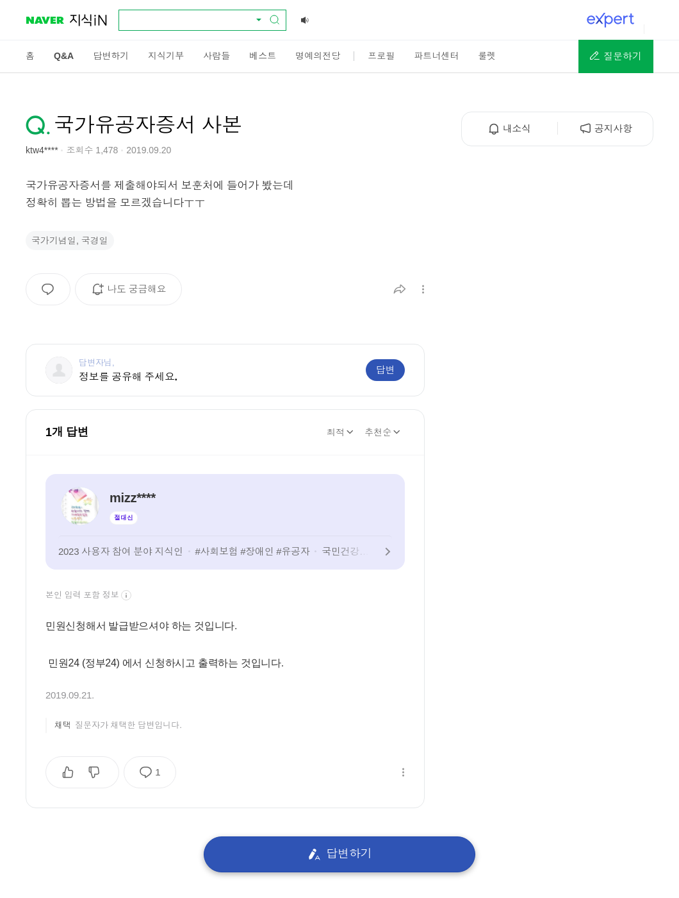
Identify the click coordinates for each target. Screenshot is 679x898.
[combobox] (195, 20)
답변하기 (339, 854)
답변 (385, 369)
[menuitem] (30, 55)
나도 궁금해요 (133, 293)
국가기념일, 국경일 (69, 240)
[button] (615, 56)
